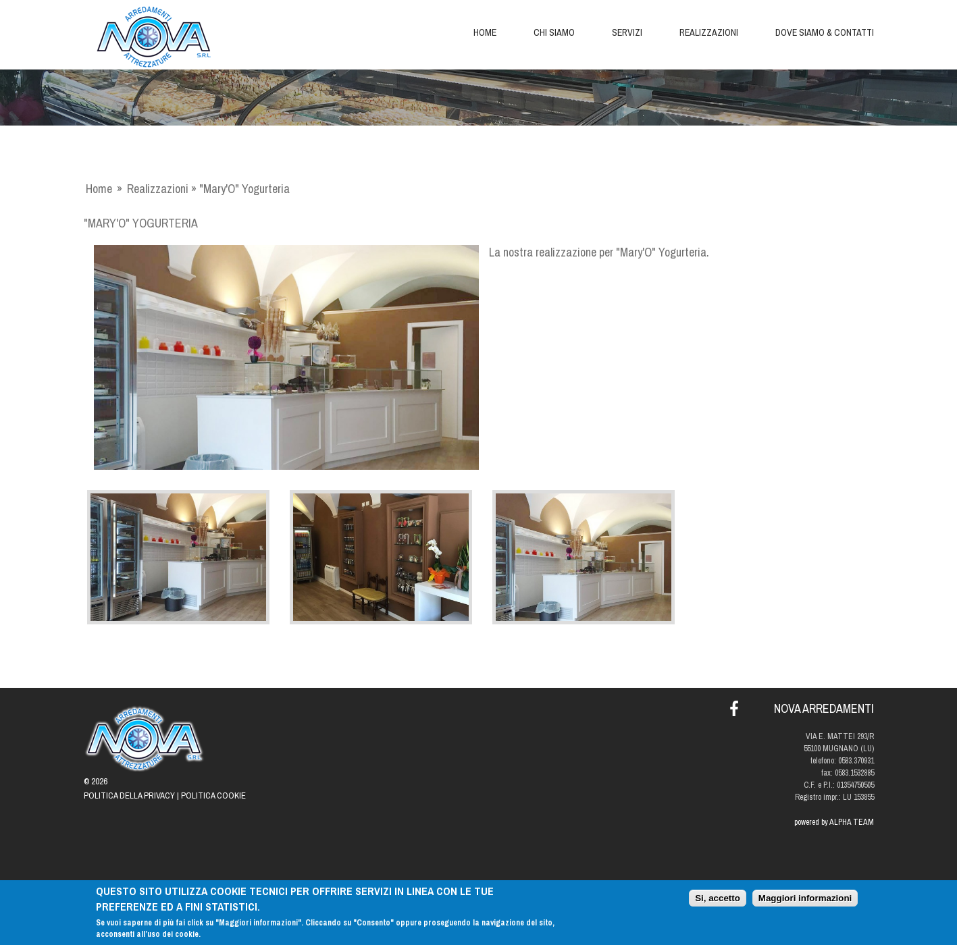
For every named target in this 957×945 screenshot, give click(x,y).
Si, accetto (717, 899)
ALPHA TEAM (851, 822)
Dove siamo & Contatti (824, 32)
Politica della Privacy (129, 795)
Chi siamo (554, 32)
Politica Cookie (213, 795)
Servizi (627, 32)
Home (484, 32)
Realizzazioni (708, 32)
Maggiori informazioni (805, 899)
